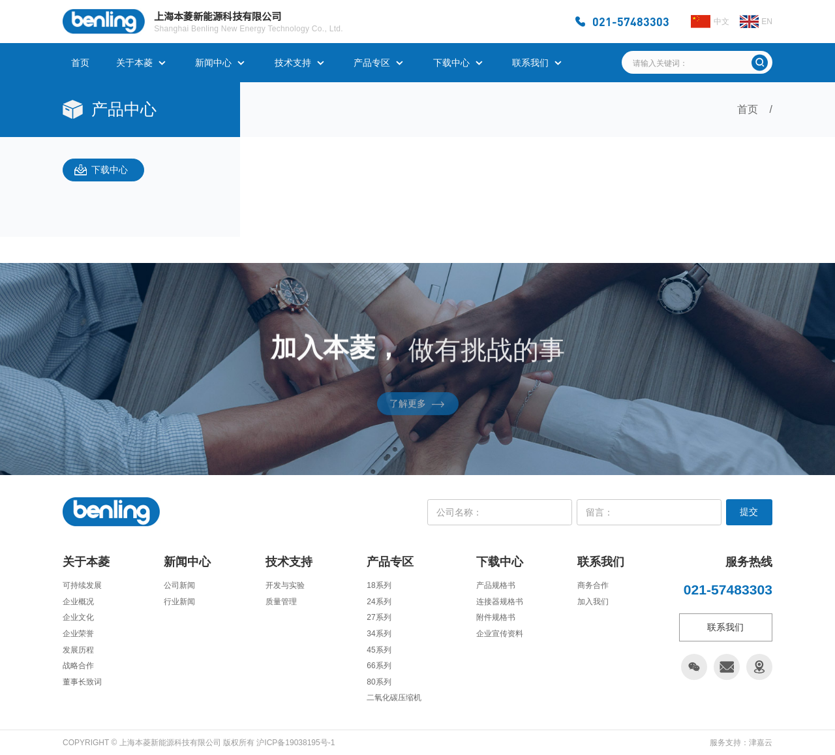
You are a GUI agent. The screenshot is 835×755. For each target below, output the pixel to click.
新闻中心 (213, 62)
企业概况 (78, 601)
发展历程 (78, 650)
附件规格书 (495, 617)
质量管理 (281, 601)
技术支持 (293, 62)
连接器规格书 (499, 601)
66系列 (379, 665)
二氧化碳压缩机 (394, 697)
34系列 (379, 633)
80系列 (379, 681)
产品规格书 (495, 585)
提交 (749, 511)
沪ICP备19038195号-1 (295, 742)
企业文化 (78, 617)
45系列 (379, 650)
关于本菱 (134, 62)
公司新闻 (179, 585)
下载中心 (451, 62)
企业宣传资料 (499, 633)
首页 (80, 62)
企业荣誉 (78, 633)
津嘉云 (760, 742)
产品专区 (372, 62)
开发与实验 (285, 585)
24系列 (379, 601)
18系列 (379, 585)
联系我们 (530, 62)
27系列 (379, 617)
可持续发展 (82, 585)
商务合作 (593, 585)
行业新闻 (179, 601)
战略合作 (78, 665)
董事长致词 (82, 681)
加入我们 (593, 601)
